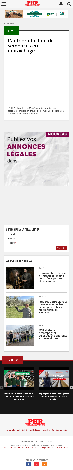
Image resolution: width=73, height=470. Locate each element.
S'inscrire (61, 248)
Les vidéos (12, 359)
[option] (19, 386)
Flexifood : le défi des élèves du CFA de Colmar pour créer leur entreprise (19, 396)
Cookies (29, 430)
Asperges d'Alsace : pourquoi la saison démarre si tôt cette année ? (54, 396)
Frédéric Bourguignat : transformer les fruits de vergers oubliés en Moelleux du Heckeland (53, 307)
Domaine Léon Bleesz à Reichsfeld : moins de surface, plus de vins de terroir (52, 277)
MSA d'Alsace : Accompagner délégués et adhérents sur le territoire (53, 334)
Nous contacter (61, 430)
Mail (13, 234)
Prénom (12, 238)
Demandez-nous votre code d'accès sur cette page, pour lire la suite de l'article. (36, 447)
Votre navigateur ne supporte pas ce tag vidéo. (29, 207)
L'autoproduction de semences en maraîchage (31, 46)
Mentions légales (12, 430)
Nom (13, 243)
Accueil (6, 23)
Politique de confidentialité (43, 430)
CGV (22, 430)
